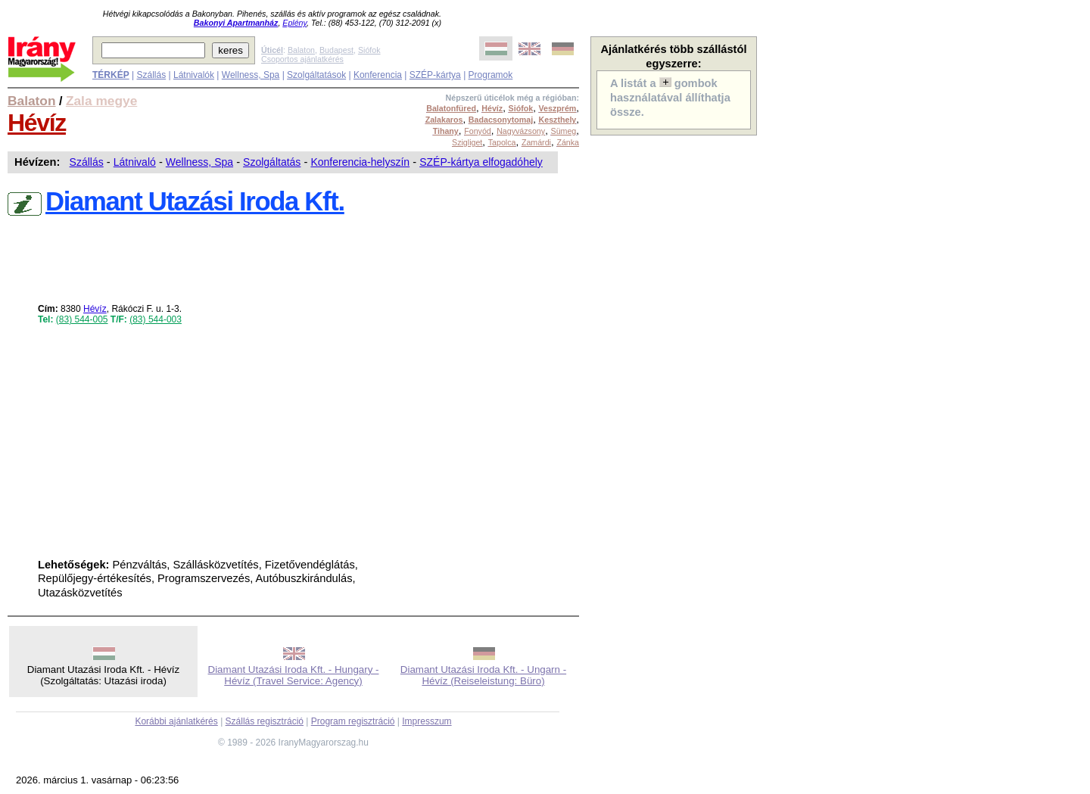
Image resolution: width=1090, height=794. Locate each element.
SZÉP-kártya (435, 75)
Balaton (301, 49)
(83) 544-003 (155, 319)
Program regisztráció (353, 721)
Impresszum (426, 721)
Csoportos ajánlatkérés (302, 59)
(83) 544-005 (82, 319)
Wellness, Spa (250, 75)
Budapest (336, 49)
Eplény (294, 22)
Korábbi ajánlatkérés (176, 721)
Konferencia (377, 75)
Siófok (369, 49)
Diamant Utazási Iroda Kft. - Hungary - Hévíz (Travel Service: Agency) (293, 675)
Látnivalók (193, 75)
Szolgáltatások (316, 75)
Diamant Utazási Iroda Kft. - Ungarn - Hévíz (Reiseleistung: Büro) (483, 675)
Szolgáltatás (272, 162)
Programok (491, 75)
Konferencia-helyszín (360, 162)
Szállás (151, 75)
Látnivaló (135, 162)
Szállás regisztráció (265, 721)
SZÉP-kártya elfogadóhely (481, 162)
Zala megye (101, 100)
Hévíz (37, 122)
